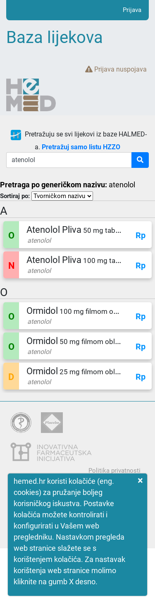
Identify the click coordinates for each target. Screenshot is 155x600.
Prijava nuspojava (116, 69)
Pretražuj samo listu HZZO (81, 147)
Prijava (132, 10)
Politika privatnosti (114, 470)
